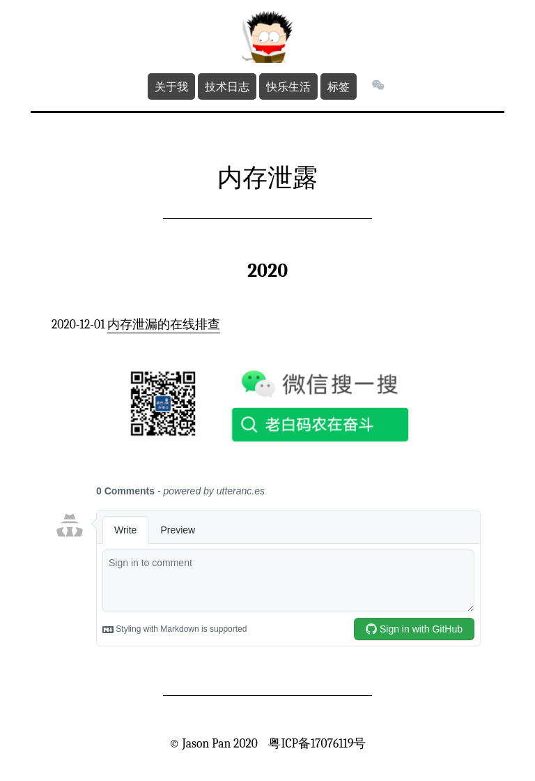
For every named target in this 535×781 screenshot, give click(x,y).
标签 (338, 86)
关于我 (171, 86)
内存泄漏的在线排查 (163, 324)
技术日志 (227, 86)
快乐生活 (288, 86)
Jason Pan (206, 743)
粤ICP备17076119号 (317, 743)
